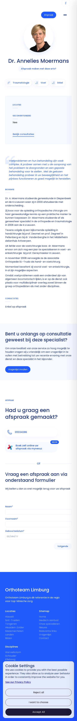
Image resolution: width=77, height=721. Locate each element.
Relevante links (48, 631)
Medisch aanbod (48, 620)
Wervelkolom (13, 652)
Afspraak (48, 14)
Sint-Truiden (12, 620)
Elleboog (10, 659)
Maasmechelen (14, 631)
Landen (9, 634)
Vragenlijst (45, 634)
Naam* (9, 506)
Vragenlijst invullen (17, 369)
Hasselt (9, 616)
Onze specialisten (49, 624)
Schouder (10, 656)
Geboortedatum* (14, 531)
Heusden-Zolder (14, 627)
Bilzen (8, 638)
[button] (63, 546)
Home (42, 616)
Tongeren (11, 624)
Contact (44, 638)
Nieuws (43, 627)
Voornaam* (11, 518)
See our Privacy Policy (18, 682)
